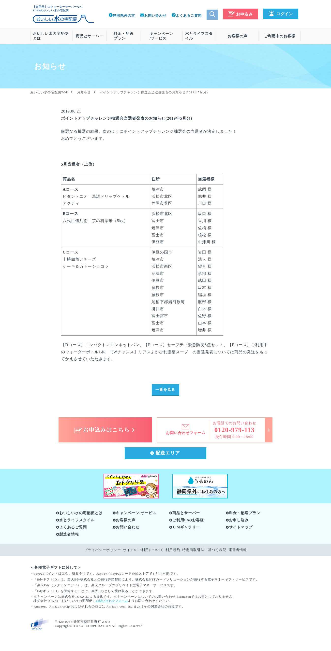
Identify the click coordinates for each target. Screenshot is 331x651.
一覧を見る (165, 390)
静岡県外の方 (121, 15)
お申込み (240, 14)
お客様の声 (237, 36)
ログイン (280, 14)
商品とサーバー (89, 36)
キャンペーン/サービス (161, 36)
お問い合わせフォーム (113, 602)
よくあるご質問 (186, 15)
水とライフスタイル (199, 36)
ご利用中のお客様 (279, 36)
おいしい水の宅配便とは (50, 36)
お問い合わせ (153, 15)
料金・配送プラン (123, 36)
